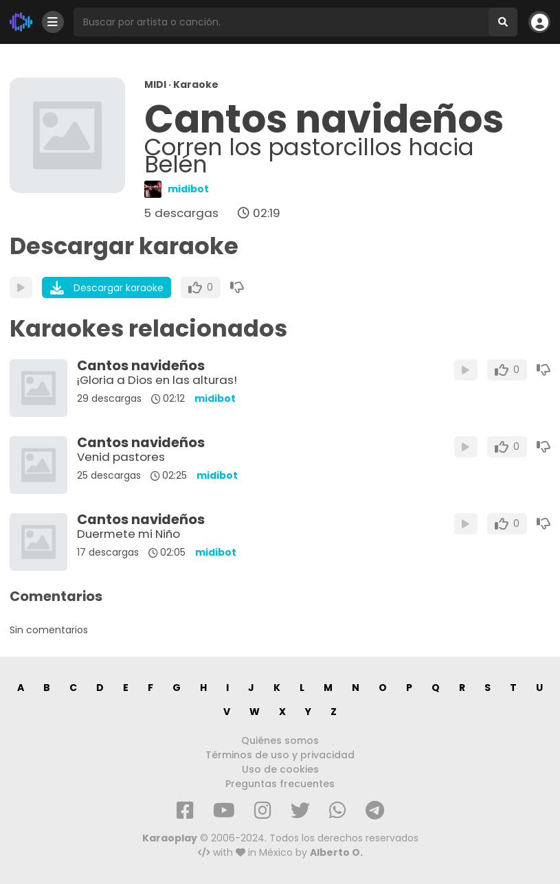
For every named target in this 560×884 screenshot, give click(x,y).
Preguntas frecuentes (280, 784)
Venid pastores (121, 457)
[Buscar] (503, 22)
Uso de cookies (280, 769)
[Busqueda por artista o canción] (281, 22)
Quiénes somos (280, 740)
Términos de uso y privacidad (280, 755)
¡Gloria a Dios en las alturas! (157, 380)
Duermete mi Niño (128, 534)
